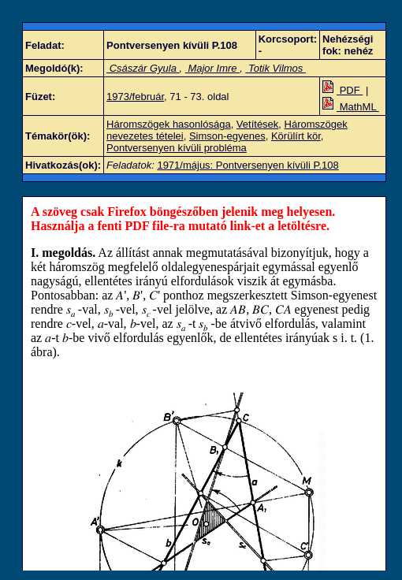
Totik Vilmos (275, 68)
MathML (350, 107)
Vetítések (257, 124)
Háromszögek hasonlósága (168, 124)
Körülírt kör (296, 136)
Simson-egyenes (227, 136)
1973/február (135, 96)
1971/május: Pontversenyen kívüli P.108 (247, 165)
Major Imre (212, 68)
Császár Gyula (142, 68)
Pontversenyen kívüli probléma (176, 148)
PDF (342, 90)
